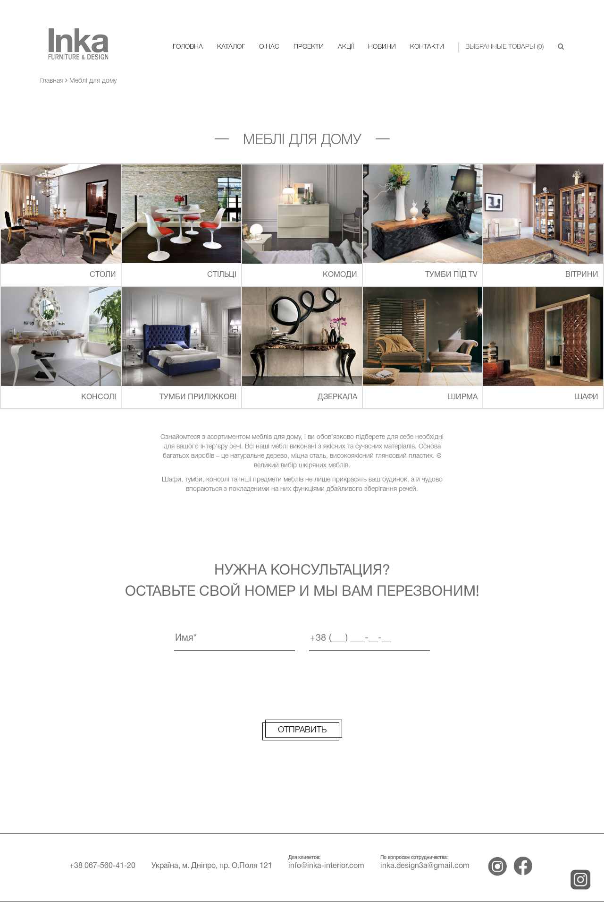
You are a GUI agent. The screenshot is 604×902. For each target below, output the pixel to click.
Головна (188, 47)
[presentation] (302, 683)
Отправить (302, 730)
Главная (51, 81)
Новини (382, 47)
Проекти (309, 47)
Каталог (231, 47)
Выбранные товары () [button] (504, 47)
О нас (269, 47)
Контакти (427, 47)
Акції (346, 47)
